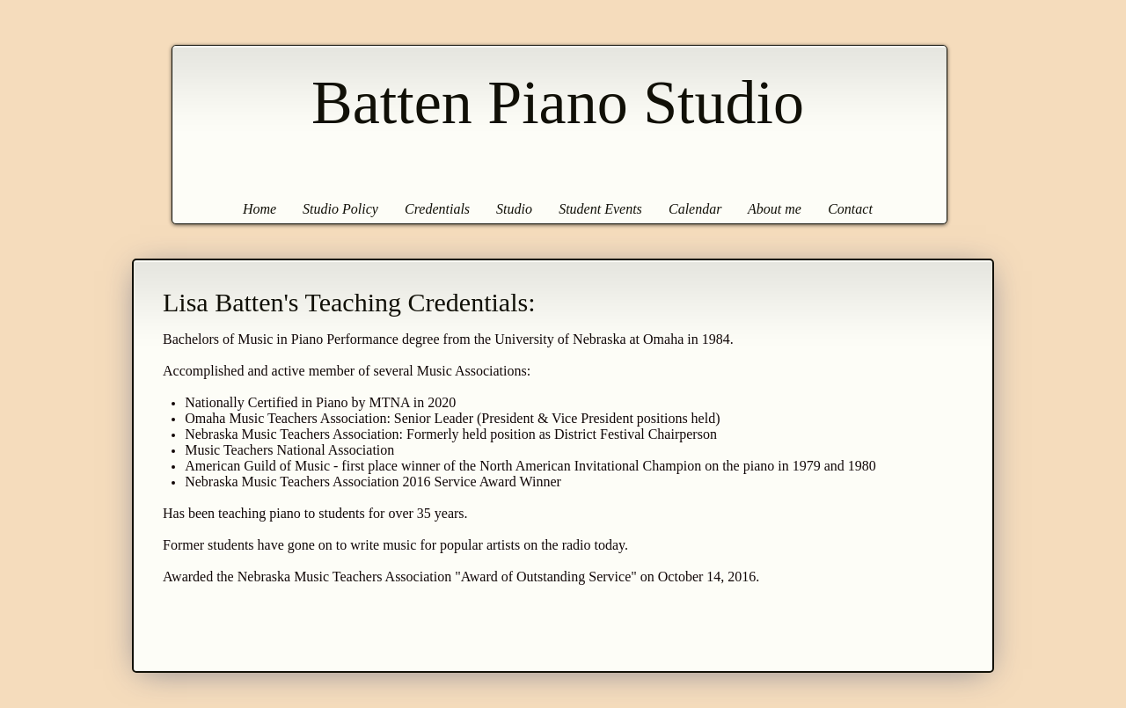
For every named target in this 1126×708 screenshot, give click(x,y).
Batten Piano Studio (557, 102)
